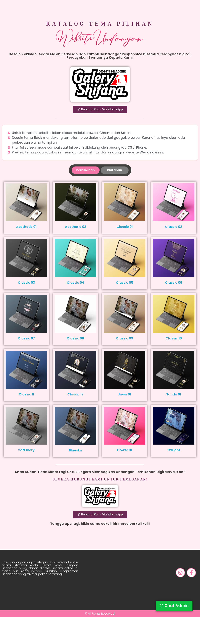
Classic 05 (124, 282)
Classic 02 (173, 227)
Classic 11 (26, 394)
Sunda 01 (173, 394)
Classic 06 (173, 282)
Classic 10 (174, 338)
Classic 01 (124, 227)
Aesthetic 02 (75, 227)
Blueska (75, 450)
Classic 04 (75, 282)
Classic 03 (26, 282)
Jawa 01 (124, 394)
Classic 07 (26, 338)
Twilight (173, 450)
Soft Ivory (26, 450)
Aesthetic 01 (26, 227)
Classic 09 (124, 338)
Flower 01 (124, 450)
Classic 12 (75, 394)
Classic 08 (75, 338)
